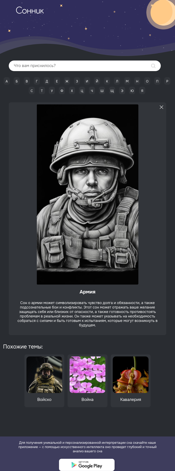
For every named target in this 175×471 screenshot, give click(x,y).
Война (87, 399)
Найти (153, 66)
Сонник (30, 11)
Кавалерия (130, 399)
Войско (44, 399)
